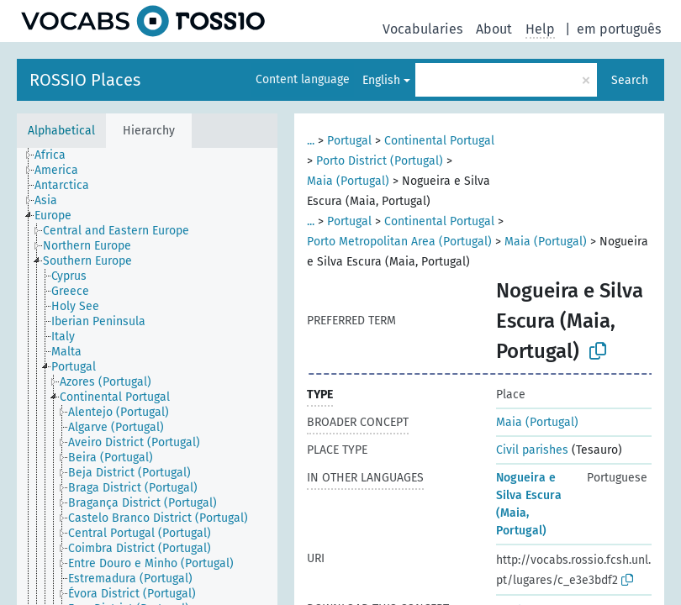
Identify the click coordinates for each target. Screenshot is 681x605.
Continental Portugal (439, 141)
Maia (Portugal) (348, 181)
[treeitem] (57, 155)
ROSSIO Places (84, 80)
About (494, 29)
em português (619, 29)
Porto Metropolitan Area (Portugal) (399, 241)
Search (629, 80)
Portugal (349, 141)
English (381, 80)
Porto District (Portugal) (379, 161)
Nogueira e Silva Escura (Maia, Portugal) (529, 504)
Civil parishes (532, 450)
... (310, 141)
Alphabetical (61, 131)
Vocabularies (422, 29)
